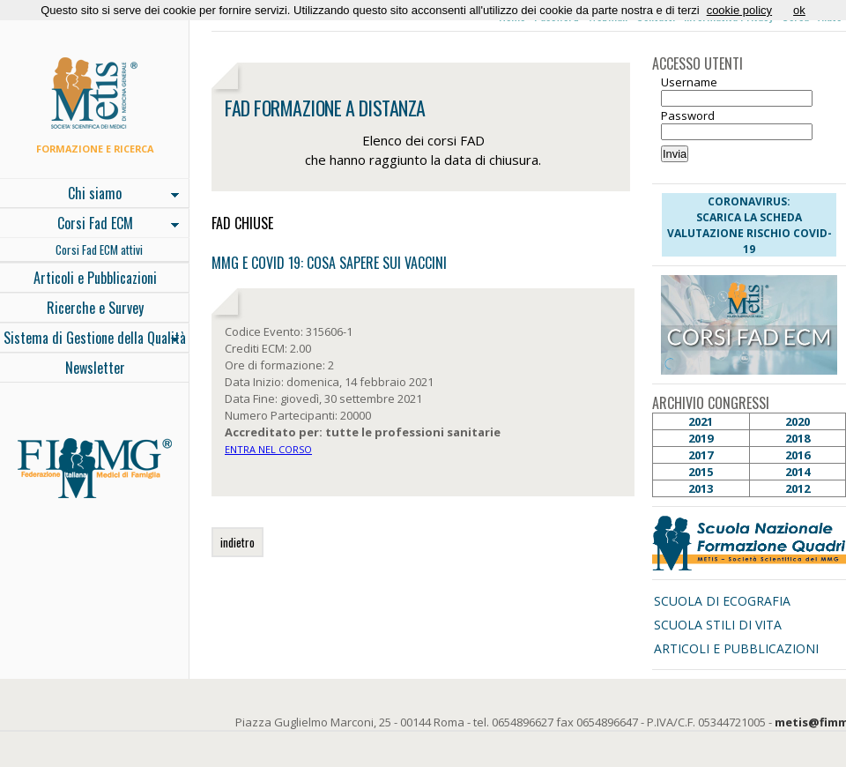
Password (688, 115)
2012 (797, 488)
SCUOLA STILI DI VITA (718, 624)
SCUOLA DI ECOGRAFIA (722, 600)
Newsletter (95, 367)
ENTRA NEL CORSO (268, 449)
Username (689, 82)
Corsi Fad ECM (89, 224)
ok (799, 10)
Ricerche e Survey (95, 307)
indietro (237, 542)
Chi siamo (89, 194)
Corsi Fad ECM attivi (99, 249)
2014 (797, 472)
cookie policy (739, 10)
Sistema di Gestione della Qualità (93, 339)
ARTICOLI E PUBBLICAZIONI (736, 648)
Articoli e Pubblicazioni (95, 277)
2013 (700, 488)
